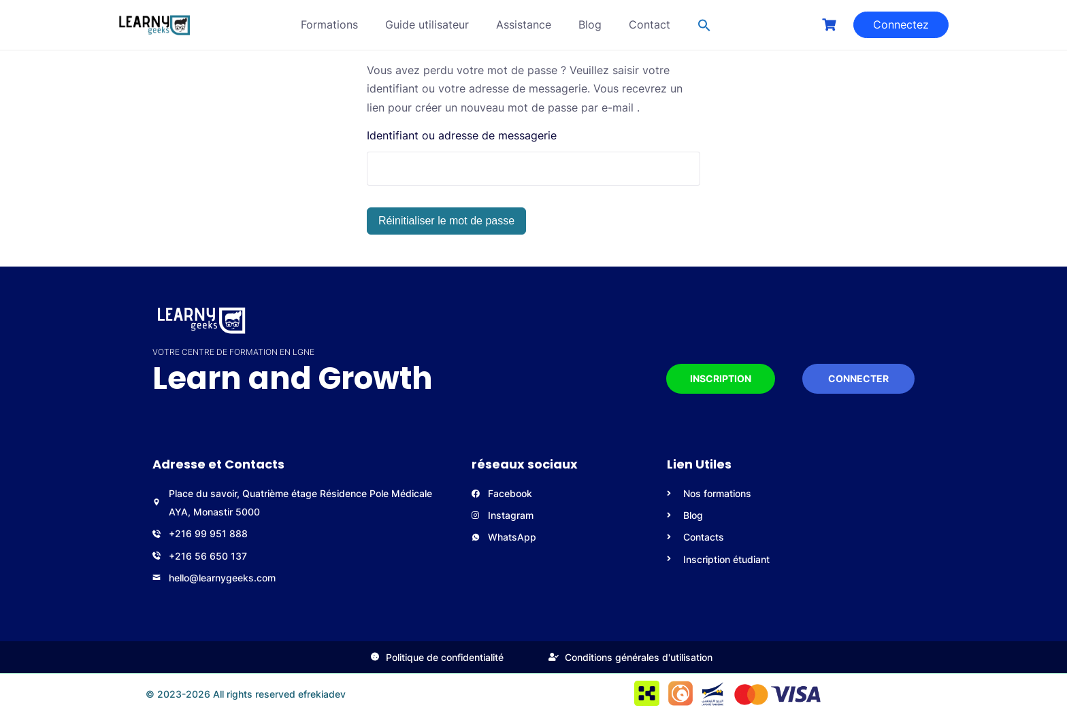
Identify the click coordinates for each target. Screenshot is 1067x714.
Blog (590, 24)
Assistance (523, 24)
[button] (704, 25)
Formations (329, 24)
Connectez (901, 24)
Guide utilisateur (427, 24)
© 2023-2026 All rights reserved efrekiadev (246, 694)
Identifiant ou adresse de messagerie (462, 135)
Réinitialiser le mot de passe (446, 220)
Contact (649, 24)
